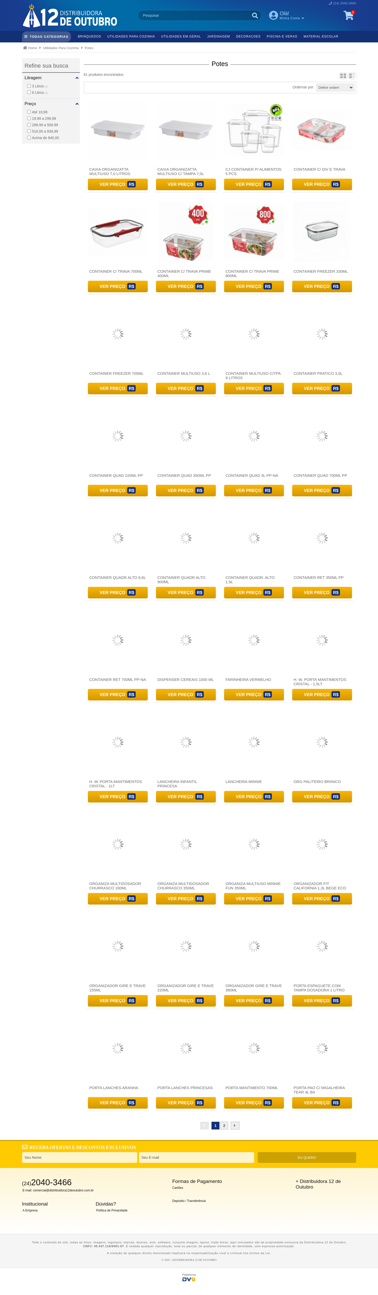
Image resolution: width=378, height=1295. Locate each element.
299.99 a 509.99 (42, 125)
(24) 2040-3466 (344, 3)
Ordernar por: (303, 87)
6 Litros (37, 92)
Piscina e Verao (282, 36)
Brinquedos (89, 36)
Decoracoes (248, 36)
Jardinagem (218, 36)
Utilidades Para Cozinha (131, 36)
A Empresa (30, 1210)
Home (32, 48)
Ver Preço (112, 184)
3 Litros (37, 86)
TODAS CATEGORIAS (49, 37)
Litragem (33, 77)
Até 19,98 (37, 112)
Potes (89, 48)
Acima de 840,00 (43, 138)
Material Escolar (320, 36)
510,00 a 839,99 (42, 131)
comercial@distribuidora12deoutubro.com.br (63, 1190)
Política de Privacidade (111, 1210)
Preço (30, 103)
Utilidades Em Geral (181, 36)
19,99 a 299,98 (41, 118)
